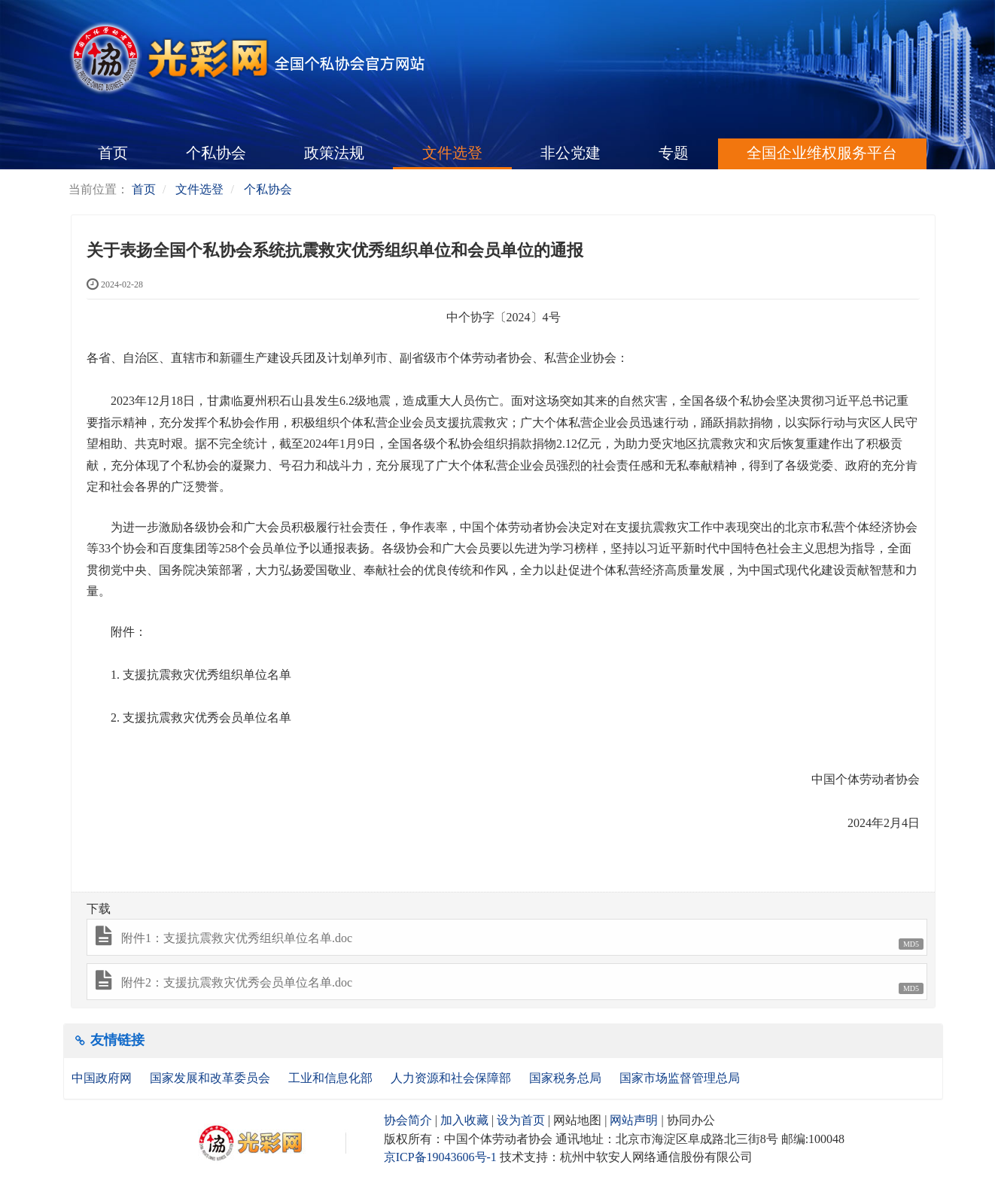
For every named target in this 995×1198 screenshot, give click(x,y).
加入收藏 (464, 1120)
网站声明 (634, 1120)
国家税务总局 (566, 1078)
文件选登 (452, 152)
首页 (113, 152)
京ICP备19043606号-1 (440, 1157)
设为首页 (521, 1120)
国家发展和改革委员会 (211, 1078)
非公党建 (570, 152)
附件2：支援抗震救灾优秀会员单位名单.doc (236, 982)
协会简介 (408, 1120)
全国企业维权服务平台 (822, 152)
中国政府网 (103, 1078)
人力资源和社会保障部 (452, 1078)
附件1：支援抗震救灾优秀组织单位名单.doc (236, 938)
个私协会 (216, 152)
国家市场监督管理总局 (679, 1078)
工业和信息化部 (332, 1078)
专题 (674, 152)
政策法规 (334, 152)
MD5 (911, 944)
